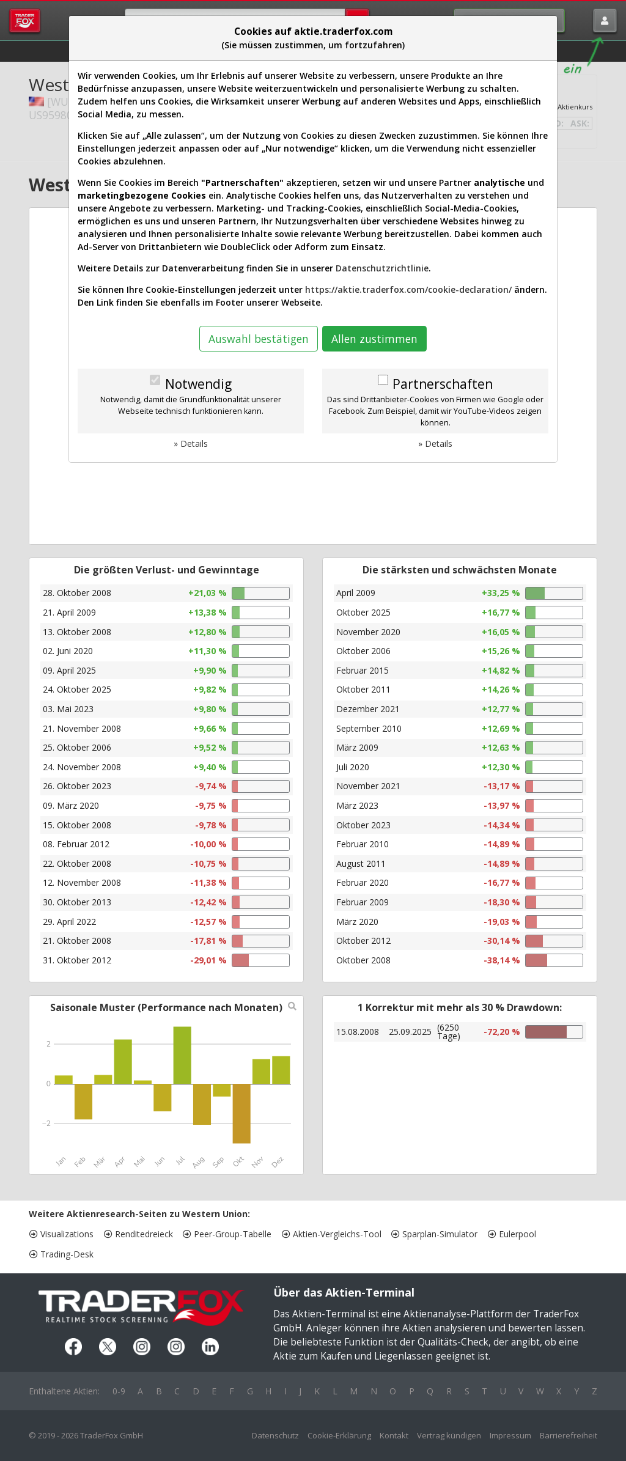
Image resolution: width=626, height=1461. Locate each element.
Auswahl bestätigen (258, 338)
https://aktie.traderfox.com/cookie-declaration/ (408, 289)
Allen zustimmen (374, 338)
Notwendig (198, 383)
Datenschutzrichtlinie (382, 268)
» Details (191, 443)
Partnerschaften (442, 383)
